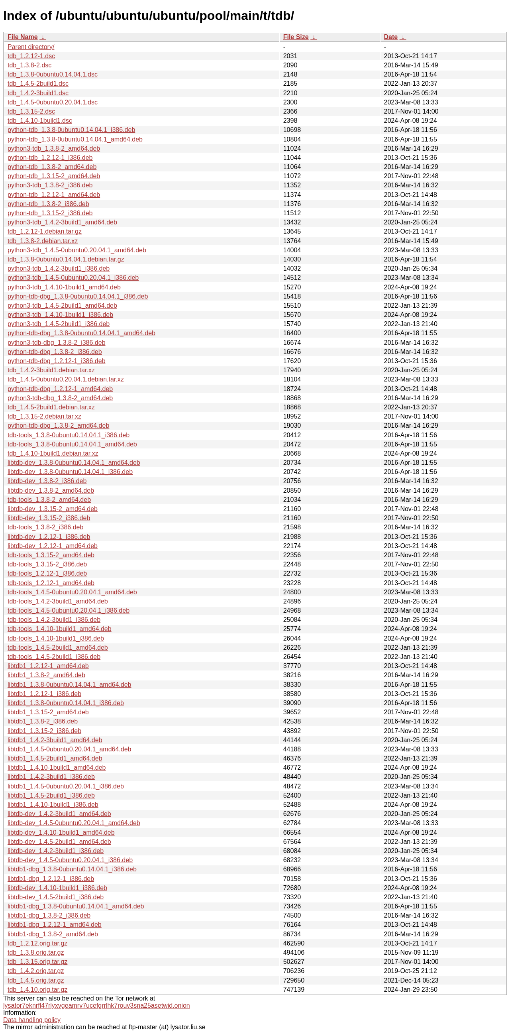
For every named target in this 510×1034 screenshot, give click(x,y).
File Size (296, 36)
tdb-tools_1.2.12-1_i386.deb (47, 573)
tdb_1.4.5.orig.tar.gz (36, 980)
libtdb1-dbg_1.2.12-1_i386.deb (51, 878)
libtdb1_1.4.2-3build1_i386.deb (51, 776)
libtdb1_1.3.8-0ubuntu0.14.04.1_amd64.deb (69, 684)
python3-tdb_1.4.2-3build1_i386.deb (59, 268)
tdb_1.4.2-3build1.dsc (38, 93)
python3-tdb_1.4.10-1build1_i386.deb (60, 314)
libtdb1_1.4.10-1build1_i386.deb (53, 804)
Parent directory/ (31, 46)
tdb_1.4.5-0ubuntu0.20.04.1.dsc (53, 102)
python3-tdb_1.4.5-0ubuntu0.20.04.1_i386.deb (73, 277)
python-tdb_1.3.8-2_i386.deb (48, 204)
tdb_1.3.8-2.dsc (29, 65)
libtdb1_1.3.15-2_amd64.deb (48, 712)
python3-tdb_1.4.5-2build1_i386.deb (59, 323)
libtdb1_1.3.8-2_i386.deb (43, 721)
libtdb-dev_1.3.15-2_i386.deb (49, 518)
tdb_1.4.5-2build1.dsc (38, 83)
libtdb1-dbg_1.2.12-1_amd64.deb (55, 924)
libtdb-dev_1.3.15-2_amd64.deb (53, 508)
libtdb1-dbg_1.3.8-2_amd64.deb (53, 934)
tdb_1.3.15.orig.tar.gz (37, 961)
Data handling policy (32, 1019)
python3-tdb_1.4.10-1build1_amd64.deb (64, 287)
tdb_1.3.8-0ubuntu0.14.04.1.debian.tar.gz (66, 259)
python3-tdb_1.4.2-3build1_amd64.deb (62, 222)
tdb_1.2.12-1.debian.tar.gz (45, 231)
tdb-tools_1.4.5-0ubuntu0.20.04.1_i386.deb (68, 610)
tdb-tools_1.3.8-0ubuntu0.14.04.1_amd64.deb (72, 444)
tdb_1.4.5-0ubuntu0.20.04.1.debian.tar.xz (66, 379)
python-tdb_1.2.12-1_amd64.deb (54, 194)
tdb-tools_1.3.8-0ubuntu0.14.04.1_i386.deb (68, 435)
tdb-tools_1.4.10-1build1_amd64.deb (60, 628)
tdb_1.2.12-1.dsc (31, 56)
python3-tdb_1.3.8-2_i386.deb (50, 185)
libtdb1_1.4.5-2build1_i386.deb (51, 795)
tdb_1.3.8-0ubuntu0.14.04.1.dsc (53, 74)
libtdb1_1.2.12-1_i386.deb (44, 693)
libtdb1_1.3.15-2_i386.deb (44, 730)
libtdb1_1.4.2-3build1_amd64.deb (55, 740)
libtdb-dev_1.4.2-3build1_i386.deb (56, 850)
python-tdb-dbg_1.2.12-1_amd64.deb (60, 388)
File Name (23, 36)
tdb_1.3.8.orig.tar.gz (36, 952)
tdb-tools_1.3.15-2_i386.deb (47, 564)
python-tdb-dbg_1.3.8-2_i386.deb (55, 351)
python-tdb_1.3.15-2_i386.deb (50, 213)
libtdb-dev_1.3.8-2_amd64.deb (51, 490)
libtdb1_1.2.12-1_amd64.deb (48, 665)
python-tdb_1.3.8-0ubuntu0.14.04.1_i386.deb (71, 129)
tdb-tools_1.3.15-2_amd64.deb (51, 555)
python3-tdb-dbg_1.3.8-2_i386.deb (57, 342)
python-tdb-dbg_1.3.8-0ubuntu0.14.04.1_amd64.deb (81, 333)
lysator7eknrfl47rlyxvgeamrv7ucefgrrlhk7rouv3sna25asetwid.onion (96, 1005)
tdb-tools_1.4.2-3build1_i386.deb (54, 619)
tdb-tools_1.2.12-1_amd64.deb (51, 583)
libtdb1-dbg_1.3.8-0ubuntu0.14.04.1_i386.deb (72, 869)
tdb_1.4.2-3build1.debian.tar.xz (51, 370)
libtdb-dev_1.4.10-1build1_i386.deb (57, 888)
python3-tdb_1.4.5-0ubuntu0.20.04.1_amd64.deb (77, 250)
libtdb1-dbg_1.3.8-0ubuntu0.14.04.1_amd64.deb (76, 906)
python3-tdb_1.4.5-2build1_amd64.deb (62, 305)
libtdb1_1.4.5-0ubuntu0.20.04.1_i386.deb (66, 786)
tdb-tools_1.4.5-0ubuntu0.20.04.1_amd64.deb (72, 592)
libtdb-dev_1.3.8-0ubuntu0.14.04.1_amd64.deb (74, 462)
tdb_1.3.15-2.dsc (31, 111)
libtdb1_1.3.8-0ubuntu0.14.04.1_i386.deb (66, 703)
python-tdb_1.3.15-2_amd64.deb (54, 176)
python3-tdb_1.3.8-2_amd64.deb (54, 148)
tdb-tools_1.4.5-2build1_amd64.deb (58, 647)
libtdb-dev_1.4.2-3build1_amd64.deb (59, 813)
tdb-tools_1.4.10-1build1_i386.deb (56, 638)
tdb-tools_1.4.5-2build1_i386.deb (54, 656)
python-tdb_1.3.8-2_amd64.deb (52, 166)
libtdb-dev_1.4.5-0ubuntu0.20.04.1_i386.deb (70, 860)
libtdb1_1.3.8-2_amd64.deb (46, 675)
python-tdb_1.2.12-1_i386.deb (50, 157)
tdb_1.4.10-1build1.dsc (40, 120)
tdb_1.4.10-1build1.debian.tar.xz (53, 453)
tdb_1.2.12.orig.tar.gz (37, 943)
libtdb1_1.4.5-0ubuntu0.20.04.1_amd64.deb (69, 749)
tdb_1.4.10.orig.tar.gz (37, 989)
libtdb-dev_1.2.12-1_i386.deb (49, 536)
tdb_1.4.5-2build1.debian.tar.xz (51, 407)
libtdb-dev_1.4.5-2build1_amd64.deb (59, 841)
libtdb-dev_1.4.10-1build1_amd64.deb (61, 832)
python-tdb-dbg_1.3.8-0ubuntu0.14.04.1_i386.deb (78, 296)
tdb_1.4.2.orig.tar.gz (36, 970)
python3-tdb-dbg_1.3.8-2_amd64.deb (60, 398)
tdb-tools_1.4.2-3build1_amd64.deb (58, 601)
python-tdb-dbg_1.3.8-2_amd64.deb (58, 425)
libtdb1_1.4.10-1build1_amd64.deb (57, 767)
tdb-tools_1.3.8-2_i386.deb (45, 527)
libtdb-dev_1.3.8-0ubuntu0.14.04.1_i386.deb (70, 471)
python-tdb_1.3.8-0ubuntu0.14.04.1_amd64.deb (75, 139)
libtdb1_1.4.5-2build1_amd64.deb (55, 758)
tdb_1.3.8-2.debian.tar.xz (43, 241)
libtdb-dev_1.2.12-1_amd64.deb (53, 546)
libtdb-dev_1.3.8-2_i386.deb (47, 481)
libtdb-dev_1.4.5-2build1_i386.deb (56, 897)
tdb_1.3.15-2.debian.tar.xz (44, 416)
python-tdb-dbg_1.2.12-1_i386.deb (57, 361)
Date (391, 36)
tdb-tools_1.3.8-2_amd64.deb (49, 499)
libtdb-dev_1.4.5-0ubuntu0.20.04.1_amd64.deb (74, 823)
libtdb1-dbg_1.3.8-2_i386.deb (49, 915)
